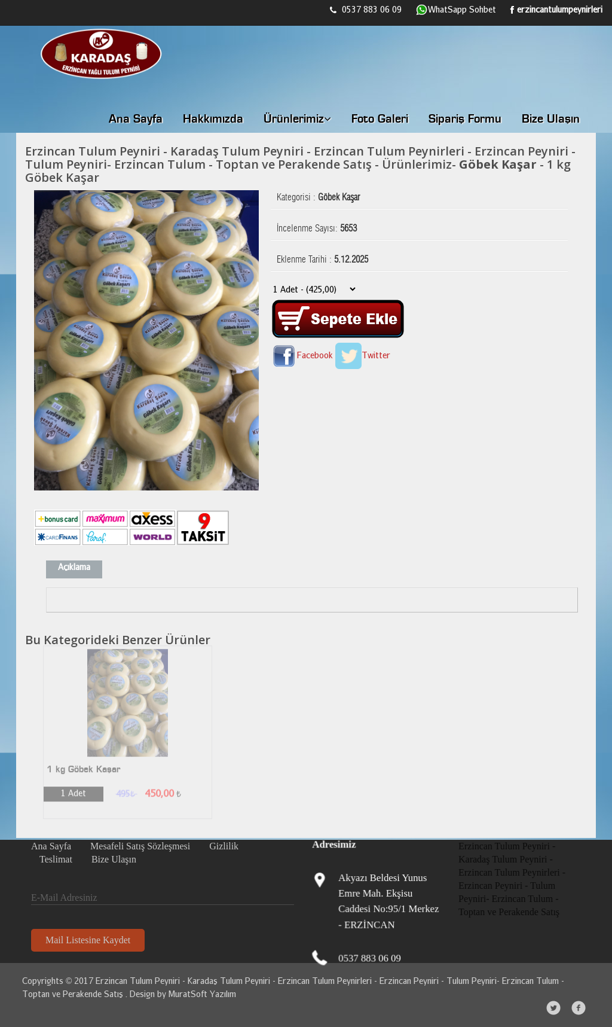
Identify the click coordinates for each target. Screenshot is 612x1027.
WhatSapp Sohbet (456, 10)
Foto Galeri (379, 119)
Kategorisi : (318, 194)
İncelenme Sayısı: (317, 225)
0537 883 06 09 (366, 9)
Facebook (302, 355)
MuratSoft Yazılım (200, 994)
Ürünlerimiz (297, 119)
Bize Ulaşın (551, 119)
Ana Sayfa (136, 119)
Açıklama (74, 567)
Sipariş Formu (465, 119)
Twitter (362, 355)
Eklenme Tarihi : (322, 256)
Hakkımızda (213, 119)
